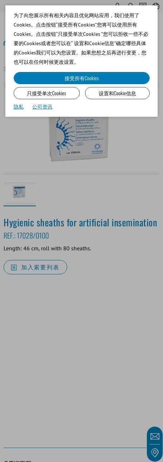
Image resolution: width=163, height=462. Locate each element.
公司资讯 (42, 107)
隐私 (19, 107)
